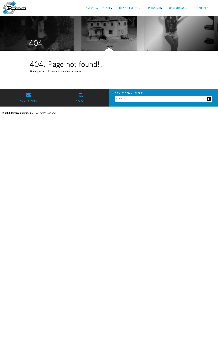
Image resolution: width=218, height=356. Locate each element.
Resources (201, 8)
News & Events (128, 8)
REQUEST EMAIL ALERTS (129, 93)
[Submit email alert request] (209, 99)
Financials (154, 8)
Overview (92, 8)
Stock (107, 8)
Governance (177, 8)
